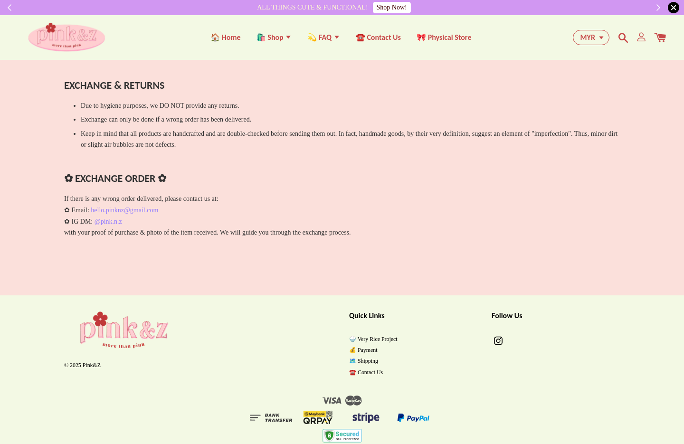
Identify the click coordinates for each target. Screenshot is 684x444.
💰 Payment (363, 352)
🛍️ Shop (274, 38)
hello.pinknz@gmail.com (124, 212)
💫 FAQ (323, 38)
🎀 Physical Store (444, 38)
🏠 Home (225, 38)
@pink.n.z (108, 223)
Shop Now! (392, 7)
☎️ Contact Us (378, 38)
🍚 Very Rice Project (373, 341)
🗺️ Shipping (363, 363)
